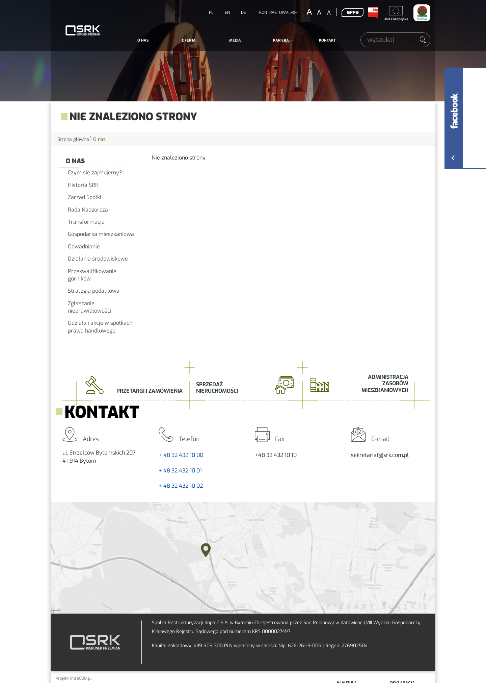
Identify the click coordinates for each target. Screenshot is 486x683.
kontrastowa (274, 12)
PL (211, 12)
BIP (373, 13)
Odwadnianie (84, 246)
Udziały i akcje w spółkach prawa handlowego (100, 326)
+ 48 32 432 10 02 (181, 485)
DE (243, 12)
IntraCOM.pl (81, 678)
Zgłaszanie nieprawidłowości (89, 307)
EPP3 (352, 12)
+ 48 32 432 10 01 (180, 470)
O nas (142, 40)
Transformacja (86, 221)
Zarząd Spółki (84, 197)
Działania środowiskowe (98, 258)
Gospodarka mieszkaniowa (101, 234)
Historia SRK (83, 185)
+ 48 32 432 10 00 (181, 455)
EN (227, 12)
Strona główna (73, 139)
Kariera (281, 40)
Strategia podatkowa (93, 290)
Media (235, 40)
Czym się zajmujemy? (95, 172)
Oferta (189, 40)
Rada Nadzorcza (88, 209)
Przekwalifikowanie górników (92, 275)
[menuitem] (143, 40)
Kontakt (327, 40)
